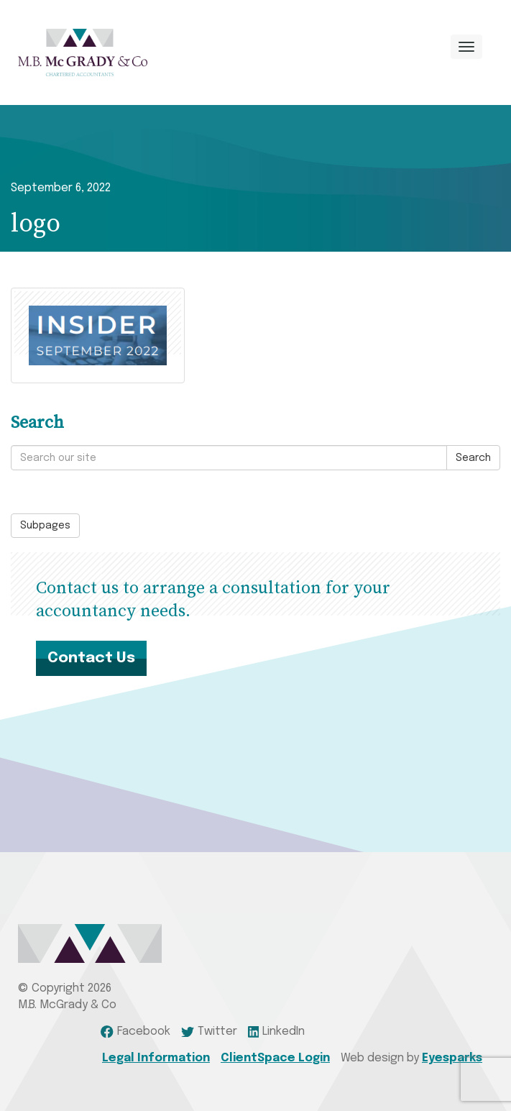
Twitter (209, 1031)
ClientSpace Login (275, 1058)
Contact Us (91, 658)
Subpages (45, 526)
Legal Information (156, 1058)
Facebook (135, 1031)
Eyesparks (452, 1058)
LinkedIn (276, 1031)
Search (473, 458)
